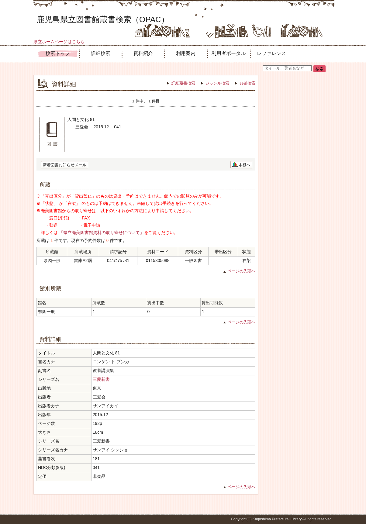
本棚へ (244, 165)
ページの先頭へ (241, 271)
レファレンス (271, 53)
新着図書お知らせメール (64, 165)
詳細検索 (100, 53)
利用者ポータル (229, 53)
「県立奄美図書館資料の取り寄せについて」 (101, 232)
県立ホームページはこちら (59, 41)
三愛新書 (101, 379)
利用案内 (185, 53)
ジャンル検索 (217, 83)
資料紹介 (143, 53)
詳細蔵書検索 (183, 83)
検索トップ (58, 53)
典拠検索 (247, 83)
